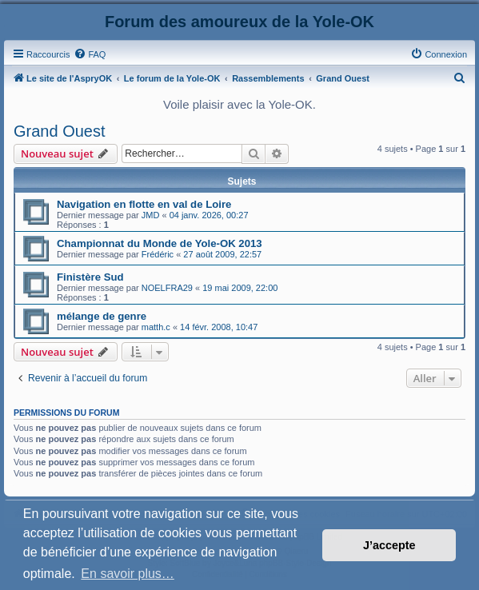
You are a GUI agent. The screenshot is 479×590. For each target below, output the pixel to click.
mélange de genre (101, 316)
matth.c (156, 327)
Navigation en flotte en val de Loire (144, 204)
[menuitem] (90, 54)
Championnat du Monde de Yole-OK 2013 (159, 243)
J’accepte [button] (389, 545)
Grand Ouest (60, 131)
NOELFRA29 (167, 288)
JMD (151, 215)
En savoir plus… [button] (127, 573)
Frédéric (158, 254)
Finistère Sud (90, 277)
